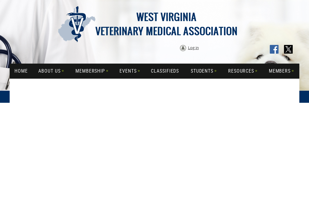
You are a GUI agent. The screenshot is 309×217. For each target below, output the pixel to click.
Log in (193, 47)
